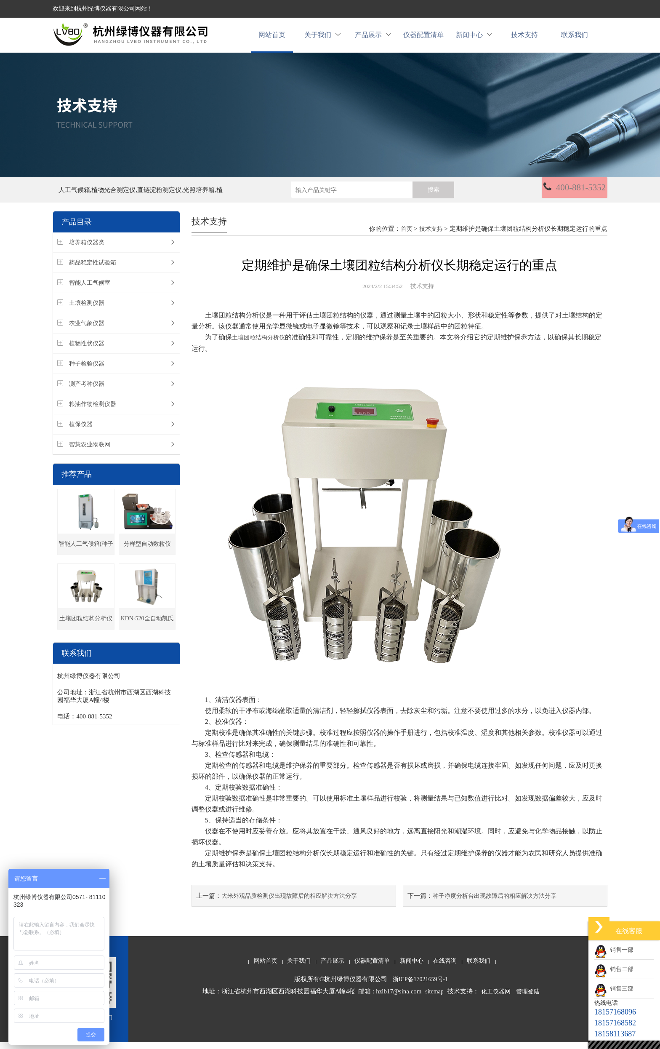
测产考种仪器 (86, 391)
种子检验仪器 (86, 371)
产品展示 (373, 38)
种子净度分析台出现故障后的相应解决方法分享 (494, 903)
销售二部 (613, 969)
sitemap (434, 998)
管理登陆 (528, 998)
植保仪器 (81, 431)
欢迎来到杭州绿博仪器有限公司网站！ (103, 8)
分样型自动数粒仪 (147, 551)
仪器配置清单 (423, 38)
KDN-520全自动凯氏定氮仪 (147, 629)
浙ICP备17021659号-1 (420, 986)
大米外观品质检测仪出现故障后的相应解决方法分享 (289, 903)
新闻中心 (474, 38)
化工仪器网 (496, 998)
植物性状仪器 (86, 350)
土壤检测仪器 (86, 310)
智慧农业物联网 (89, 451)
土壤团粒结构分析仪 (85, 625)
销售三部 (613, 988)
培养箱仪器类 (86, 249)
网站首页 (271, 38)
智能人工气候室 (89, 290)
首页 (406, 236)
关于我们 (322, 38)
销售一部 (613, 950)
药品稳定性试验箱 (92, 270)
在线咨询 (445, 967)
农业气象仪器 (86, 330)
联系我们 (574, 38)
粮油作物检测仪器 (92, 411)
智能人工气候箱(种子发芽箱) (86, 555)
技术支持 (524, 38)
